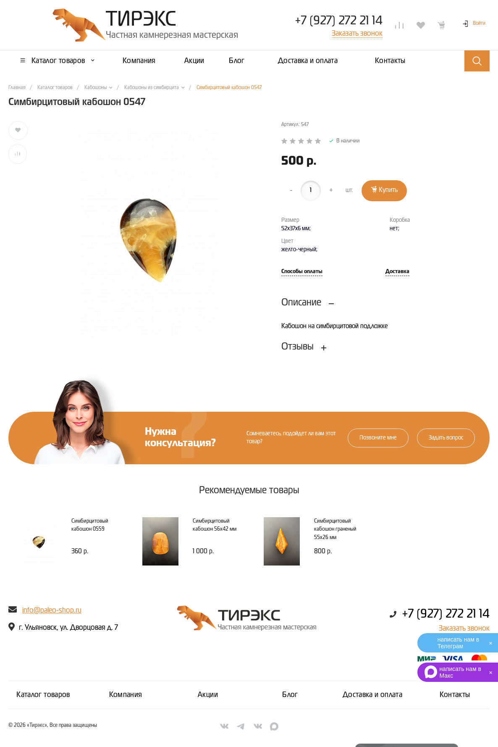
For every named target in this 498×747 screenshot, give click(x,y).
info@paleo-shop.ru (51, 610)
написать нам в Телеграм (458, 643)
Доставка (397, 271)
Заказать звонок (464, 628)
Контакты (455, 695)
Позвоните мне (378, 437)
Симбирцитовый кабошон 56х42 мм (214, 525)
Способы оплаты (301, 271)
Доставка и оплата (372, 695)
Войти (479, 23)
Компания (125, 695)
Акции (208, 695)
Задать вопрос (446, 437)
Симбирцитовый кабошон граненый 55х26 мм (335, 529)
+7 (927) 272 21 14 (339, 21)
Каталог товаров (43, 695)
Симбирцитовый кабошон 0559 (89, 525)
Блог (290, 695)
